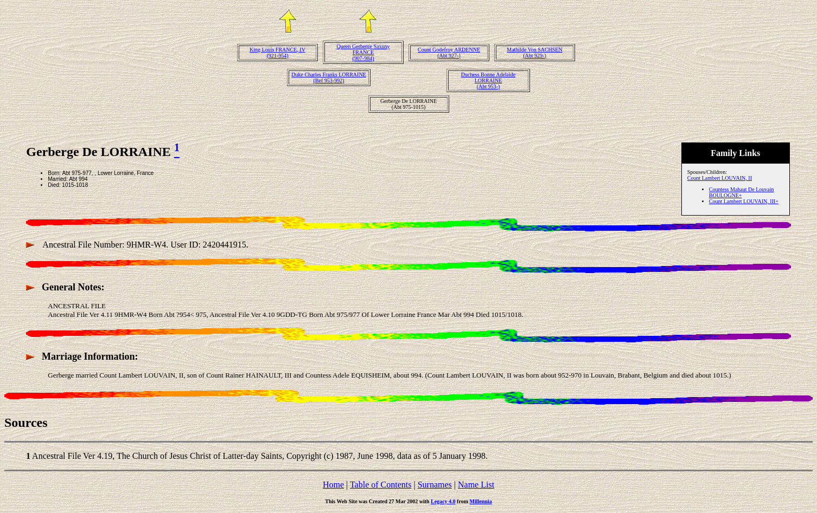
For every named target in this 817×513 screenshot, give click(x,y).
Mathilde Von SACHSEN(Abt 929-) (534, 53)
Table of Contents (381, 484)
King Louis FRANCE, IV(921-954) (277, 53)
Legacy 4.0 (443, 501)
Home (333, 484)
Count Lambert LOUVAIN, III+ (743, 201)
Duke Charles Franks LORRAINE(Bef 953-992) (328, 77)
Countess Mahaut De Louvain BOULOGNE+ (741, 192)
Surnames (435, 484)
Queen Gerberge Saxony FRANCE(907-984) (363, 52)
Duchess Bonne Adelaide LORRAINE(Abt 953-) (488, 80)
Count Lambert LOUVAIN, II (719, 178)
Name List (476, 484)
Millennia (481, 501)
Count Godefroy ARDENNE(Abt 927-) (449, 53)
